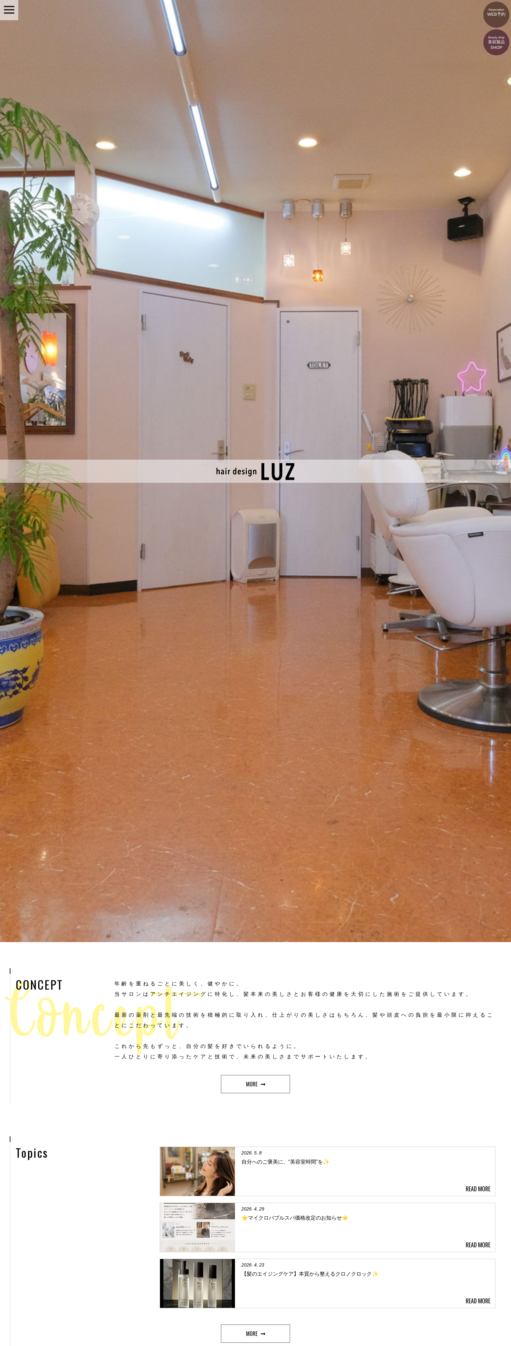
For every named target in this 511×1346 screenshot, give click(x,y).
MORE (251, 1084)
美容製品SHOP (496, 39)
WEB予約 (496, 9)
